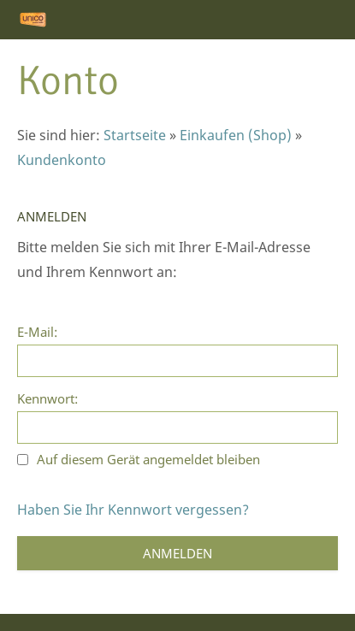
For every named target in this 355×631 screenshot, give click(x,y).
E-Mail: (37, 331)
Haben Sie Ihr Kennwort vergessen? (133, 509)
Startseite (135, 135)
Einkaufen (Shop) (236, 135)
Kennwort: (47, 398)
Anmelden (177, 553)
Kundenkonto (61, 159)
